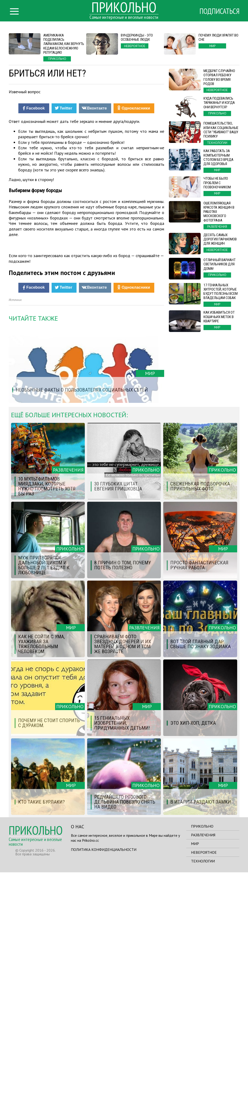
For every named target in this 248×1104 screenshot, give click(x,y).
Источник (15, 532)
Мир (195, 1075)
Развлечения (203, 1066)
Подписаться (219, 11)
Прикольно (202, 1058)
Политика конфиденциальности (103, 1081)
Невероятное (204, 1084)
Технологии (203, 1093)
